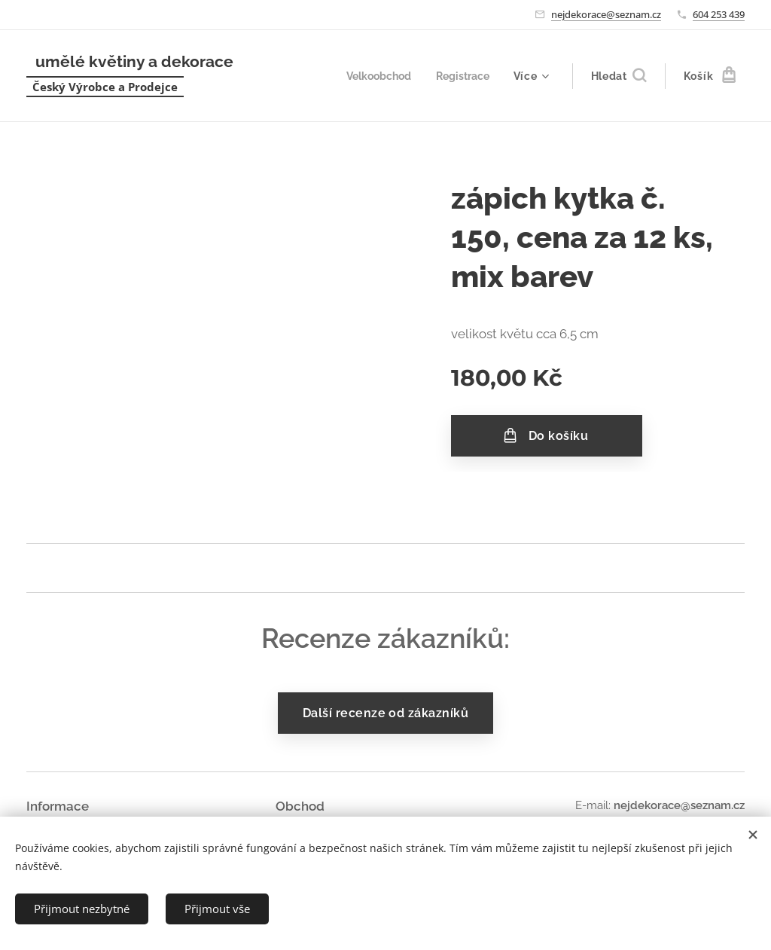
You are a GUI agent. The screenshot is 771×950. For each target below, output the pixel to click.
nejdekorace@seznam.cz (606, 14)
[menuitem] (375, 76)
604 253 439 (719, 14)
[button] (618, 76)
